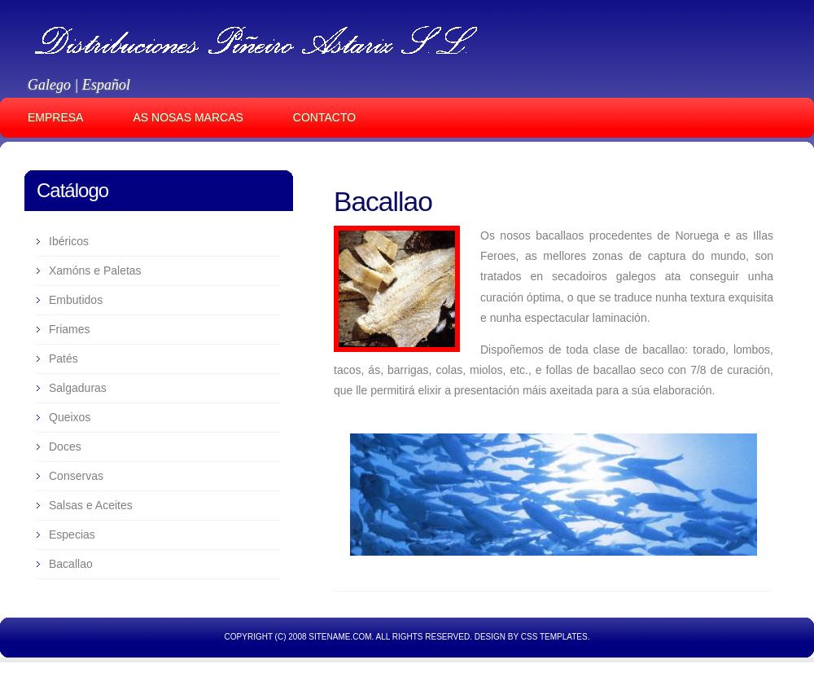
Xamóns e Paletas (95, 270)
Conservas (76, 475)
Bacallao (383, 202)
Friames (69, 329)
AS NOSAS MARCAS (188, 117)
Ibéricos (69, 241)
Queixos (69, 417)
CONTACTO (324, 117)
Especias (72, 534)
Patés (63, 358)
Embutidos (76, 299)
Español (106, 85)
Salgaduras (78, 387)
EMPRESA (55, 117)
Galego (49, 85)
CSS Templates (554, 636)
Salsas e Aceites (91, 505)
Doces (65, 446)
